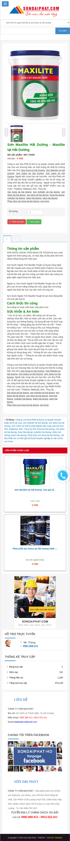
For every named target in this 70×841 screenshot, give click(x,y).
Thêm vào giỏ (16, 221)
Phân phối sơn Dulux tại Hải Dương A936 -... (35, 548)
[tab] (7, 239)
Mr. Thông (29, 642)
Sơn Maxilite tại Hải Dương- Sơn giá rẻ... (34, 490)
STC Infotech (56, 838)
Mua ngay (33, 221)
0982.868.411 (29, 646)
